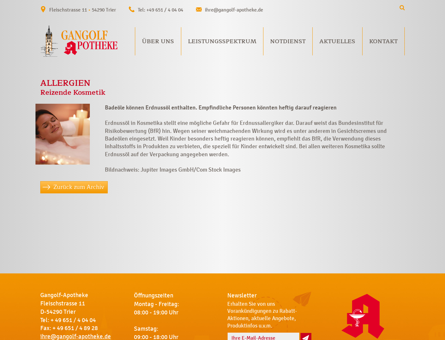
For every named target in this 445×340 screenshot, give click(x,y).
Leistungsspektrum (222, 41)
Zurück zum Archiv (78, 187)
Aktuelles (337, 41)
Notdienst (288, 41)
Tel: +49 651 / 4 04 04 (160, 10)
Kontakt (383, 41)
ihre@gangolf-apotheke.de (234, 10)
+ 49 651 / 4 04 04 (73, 320)
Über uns (158, 41)
